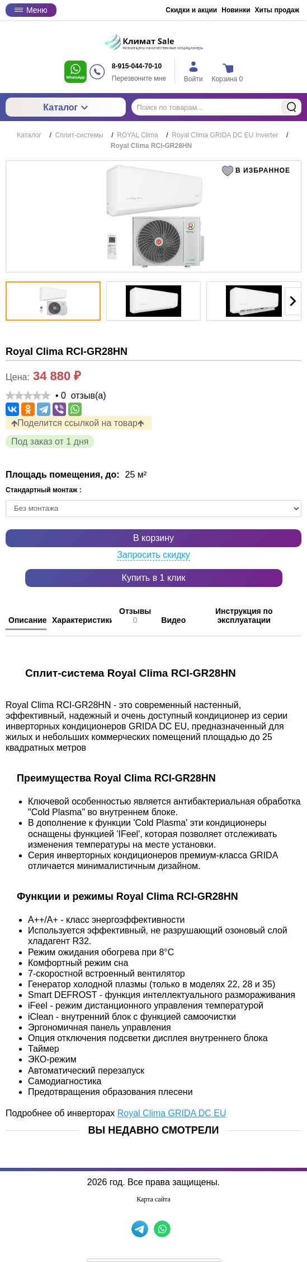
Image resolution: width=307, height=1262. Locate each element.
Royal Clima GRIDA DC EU (171, 1113)
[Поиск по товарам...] (216, 107)
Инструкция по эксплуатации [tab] (244, 616)
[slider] (28, 395)
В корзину (153, 538)
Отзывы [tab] (135, 616)
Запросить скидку (153, 555)
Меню (31, 10)
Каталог (65, 107)
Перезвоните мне (139, 78)
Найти (291, 107)
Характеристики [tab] (82, 620)
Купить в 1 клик (154, 578)
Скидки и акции (191, 10)
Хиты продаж (277, 10)
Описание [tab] (27, 620)
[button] (258, 171)
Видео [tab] (173, 620)
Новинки (235, 10)
